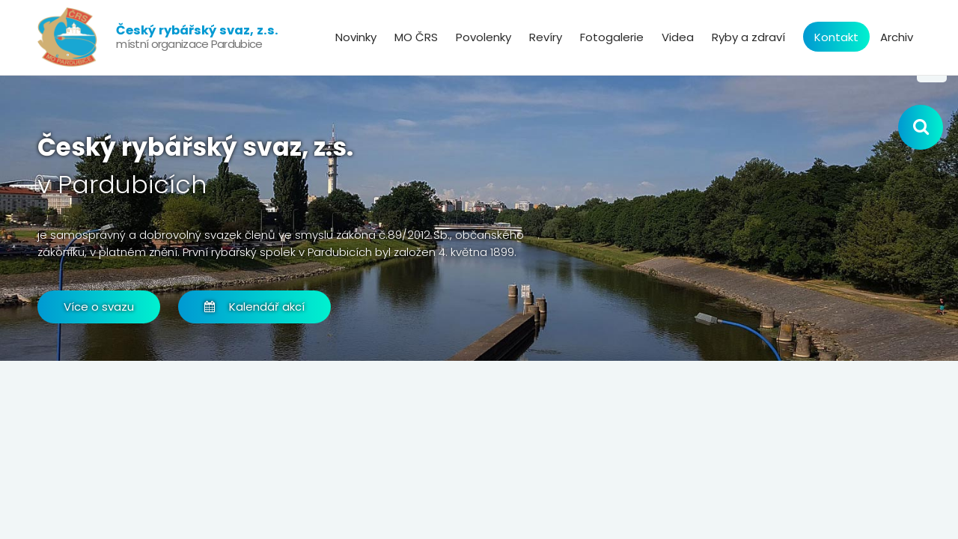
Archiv (896, 37)
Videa (678, 37)
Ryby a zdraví (748, 37)
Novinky (355, 37)
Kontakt (836, 37)
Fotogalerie (612, 37)
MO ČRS (416, 37)
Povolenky (483, 37)
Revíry (545, 37)
